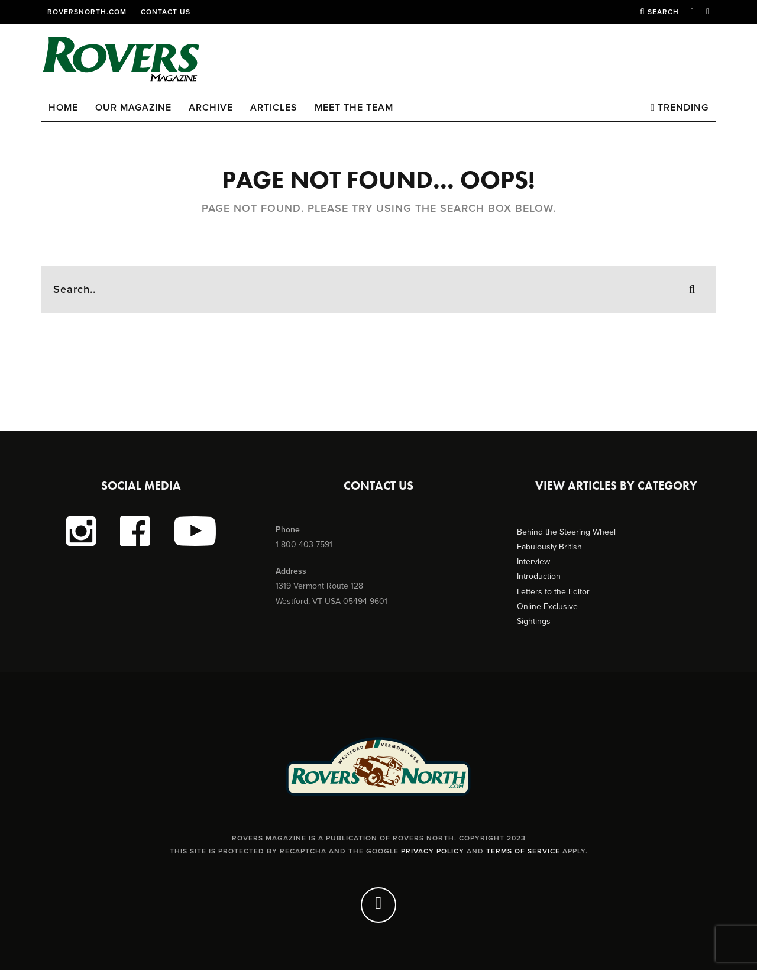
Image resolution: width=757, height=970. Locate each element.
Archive (211, 108)
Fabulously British (549, 547)
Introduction (539, 576)
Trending (680, 108)
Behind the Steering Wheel (566, 532)
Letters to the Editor (553, 592)
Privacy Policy (432, 851)
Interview (533, 562)
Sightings (534, 621)
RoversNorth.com (87, 12)
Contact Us (165, 12)
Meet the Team (354, 108)
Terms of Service (523, 851)
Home (63, 108)
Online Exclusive (547, 607)
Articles (273, 108)
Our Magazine (133, 108)
